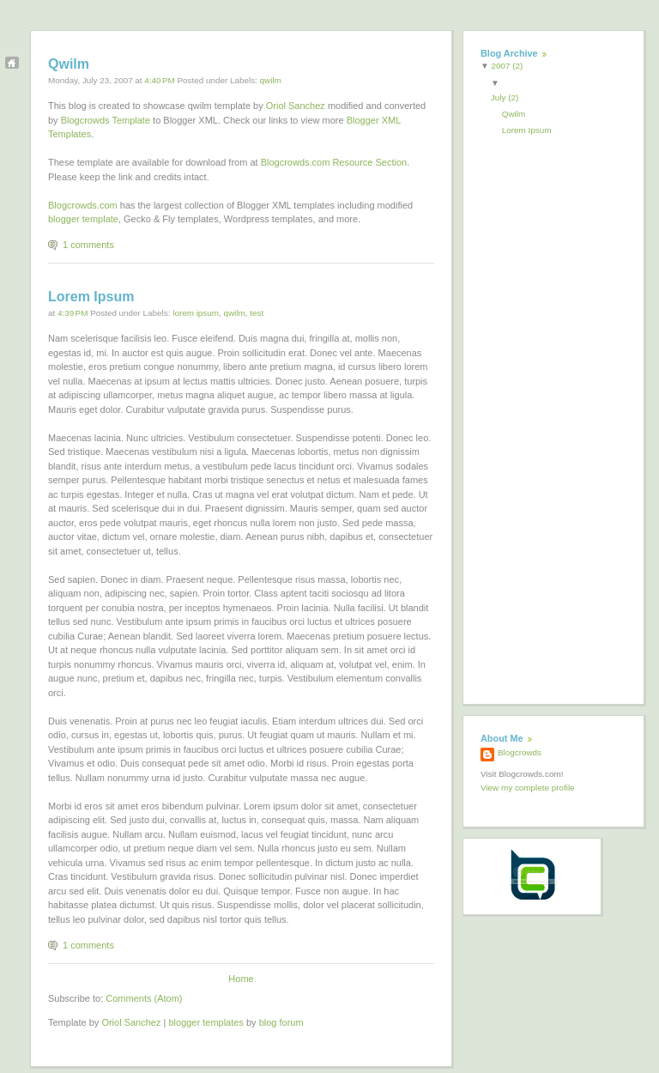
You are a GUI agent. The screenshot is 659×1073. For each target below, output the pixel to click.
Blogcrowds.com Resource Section (334, 162)
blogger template (83, 219)
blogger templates (205, 1022)
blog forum (281, 1022)
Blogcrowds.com (83, 205)
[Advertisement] (549, 412)
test (256, 313)
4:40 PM (159, 80)
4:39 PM (72, 313)
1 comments (88, 244)
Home (240, 978)
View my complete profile (528, 787)
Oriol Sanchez (295, 105)
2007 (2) (507, 65)
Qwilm (68, 64)
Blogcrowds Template (105, 120)
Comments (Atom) (144, 998)
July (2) (506, 97)
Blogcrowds (519, 752)
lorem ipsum (195, 313)
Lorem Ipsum (91, 296)
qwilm (270, 80)
